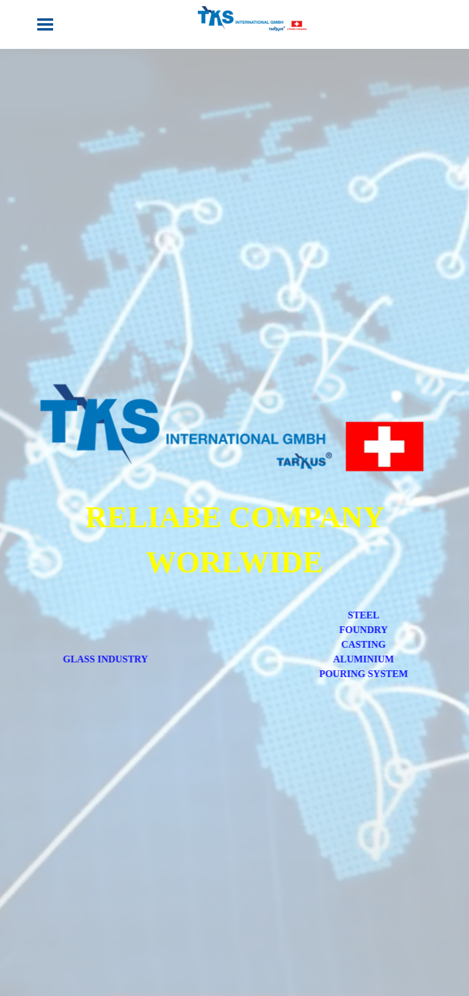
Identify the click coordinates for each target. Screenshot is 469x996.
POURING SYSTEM (380, 673)
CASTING (380, 644)
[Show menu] (45, 24)
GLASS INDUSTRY (88, 659)
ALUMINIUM (380, 659)
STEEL (380, 615)
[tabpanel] (235, 539)
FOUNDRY (380, 629)
